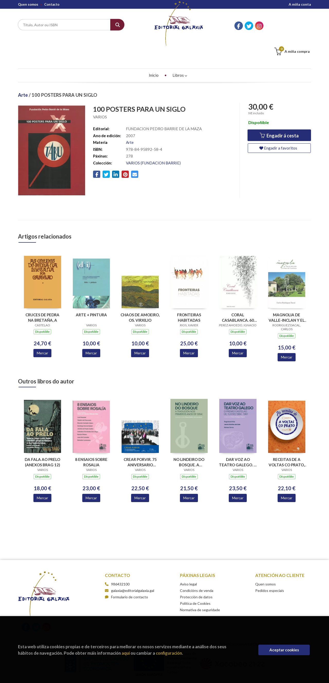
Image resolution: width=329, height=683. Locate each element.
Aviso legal (188, 558)
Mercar (42, 327)
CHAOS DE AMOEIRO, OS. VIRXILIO (140, 292)
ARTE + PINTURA (91, 289)
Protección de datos (196, 571)
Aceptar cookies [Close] (284, 649)
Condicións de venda (196, 565)
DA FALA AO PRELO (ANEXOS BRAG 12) (42, 436)
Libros (179, 49)
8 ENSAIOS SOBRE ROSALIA (91, 436)
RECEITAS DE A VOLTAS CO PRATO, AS (287, 436)
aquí (126, 653)
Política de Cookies (195, 577)
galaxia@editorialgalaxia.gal (129, 565)
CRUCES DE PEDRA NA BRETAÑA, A (42, 292)
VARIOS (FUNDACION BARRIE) (153, 137)
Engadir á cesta (279, 110)
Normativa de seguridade (200, 584)
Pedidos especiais (269, 565)
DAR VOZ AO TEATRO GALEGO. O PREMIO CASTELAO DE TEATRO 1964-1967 (238, 436)
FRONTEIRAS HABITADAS (189, 292)
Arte (23, 69)
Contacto (51, 4)
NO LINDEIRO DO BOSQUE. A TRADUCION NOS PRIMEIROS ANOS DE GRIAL (189, 436)
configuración (169, 653)
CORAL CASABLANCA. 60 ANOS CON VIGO (238, 292)
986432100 (120, 558)
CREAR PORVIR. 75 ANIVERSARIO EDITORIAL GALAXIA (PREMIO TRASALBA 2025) (140, 436)
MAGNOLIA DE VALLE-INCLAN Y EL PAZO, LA (287, 292)
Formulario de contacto (126, 571)
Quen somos (28, 4)
